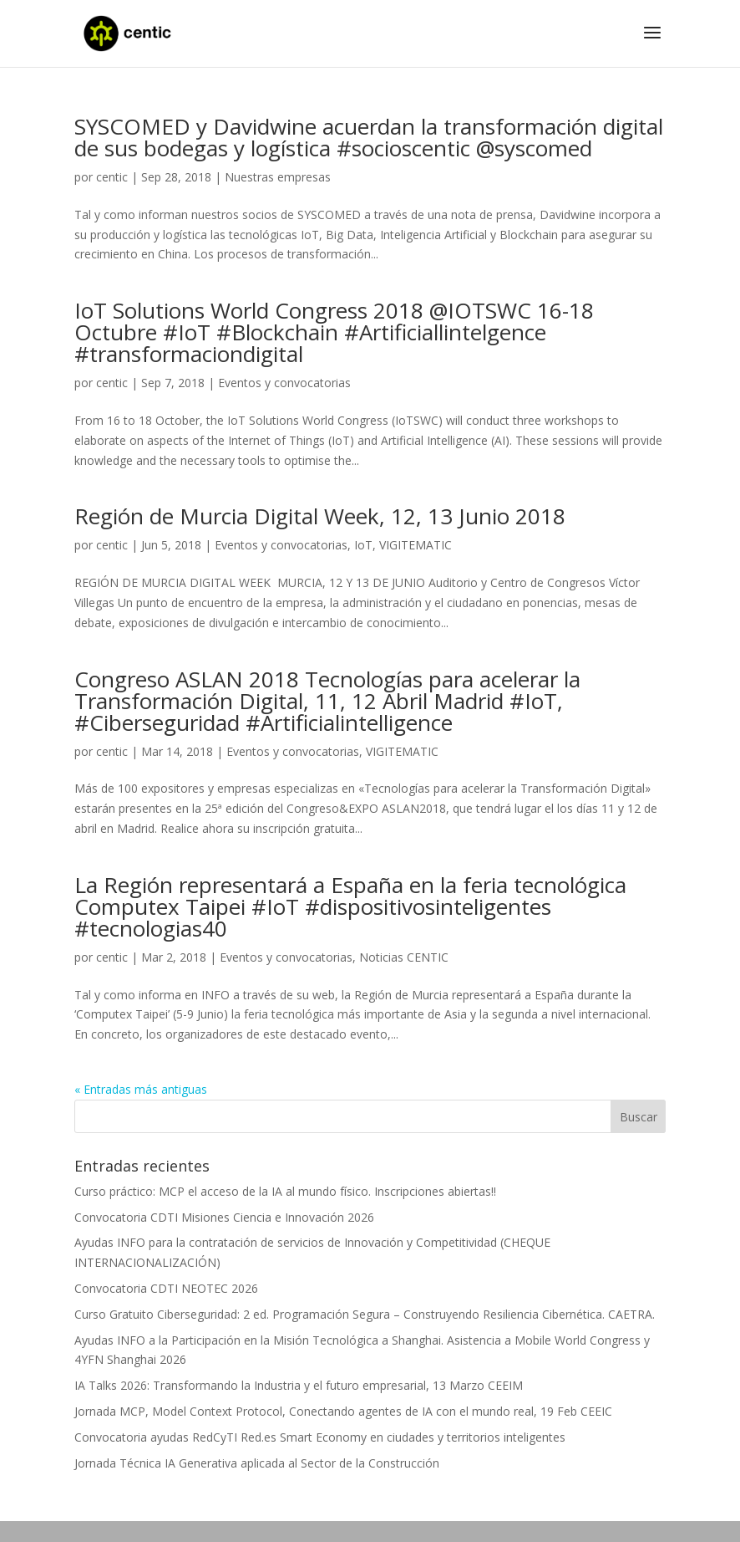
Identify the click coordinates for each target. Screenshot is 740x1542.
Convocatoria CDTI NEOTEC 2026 (166, 1288)
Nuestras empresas (278, 177)
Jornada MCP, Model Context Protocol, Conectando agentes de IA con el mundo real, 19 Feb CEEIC (343, 1411)
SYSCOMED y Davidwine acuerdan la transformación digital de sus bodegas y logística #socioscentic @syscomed (368, 137)
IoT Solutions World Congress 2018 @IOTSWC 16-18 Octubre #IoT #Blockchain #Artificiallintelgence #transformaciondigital (334, 332)
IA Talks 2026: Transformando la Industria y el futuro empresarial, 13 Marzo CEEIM (298, 1385)
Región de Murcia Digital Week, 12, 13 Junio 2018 (319, 516)
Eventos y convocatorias (284, 383)
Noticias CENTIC (404, 957)
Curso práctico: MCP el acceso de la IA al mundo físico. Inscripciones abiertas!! (285, 1191)
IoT (363, 545)
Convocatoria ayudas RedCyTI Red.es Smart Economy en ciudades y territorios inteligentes (319, 1437)
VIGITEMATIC (415, 545)
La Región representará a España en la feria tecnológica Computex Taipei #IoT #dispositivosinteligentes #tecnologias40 (350, 906)
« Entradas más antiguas (140, 1089)
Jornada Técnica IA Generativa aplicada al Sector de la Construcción (256, 1463)
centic (112, 177)
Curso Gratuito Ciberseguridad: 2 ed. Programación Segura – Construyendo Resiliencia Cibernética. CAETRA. (364, 1314)
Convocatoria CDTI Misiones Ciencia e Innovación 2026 (224, 1217)
